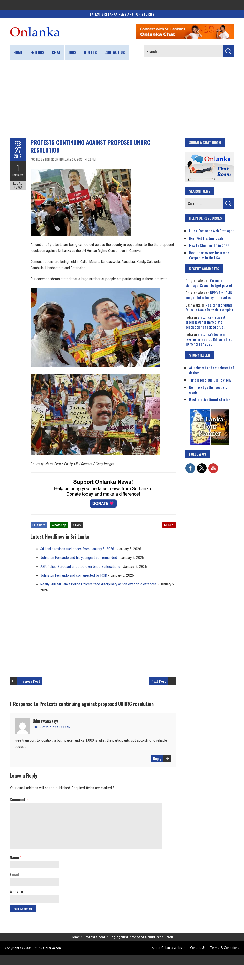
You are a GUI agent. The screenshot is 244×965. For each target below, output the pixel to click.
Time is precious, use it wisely (210, 380)
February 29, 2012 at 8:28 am (51, 727)
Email (15, 874)
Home (18, 52)
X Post (76, 525)
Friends (37, 52)
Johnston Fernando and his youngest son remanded (78, 558)
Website (16, 892)
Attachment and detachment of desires (211, 370)
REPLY (169, 525)
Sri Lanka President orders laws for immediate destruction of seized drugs (205, 321)
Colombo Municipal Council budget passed (208, 283)
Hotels (90, 52)
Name (15, 857)
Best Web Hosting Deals (206, 238)
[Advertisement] (122, 99)
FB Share (38, 525)
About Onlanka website (168, 947)
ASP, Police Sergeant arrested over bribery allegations (80, 566)
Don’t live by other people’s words (208, 390)
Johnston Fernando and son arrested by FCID (73, 575)
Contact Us (197, 947)
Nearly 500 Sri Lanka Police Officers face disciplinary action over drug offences (98, 584)
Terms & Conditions (224, 947)
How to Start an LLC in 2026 (209, 245)
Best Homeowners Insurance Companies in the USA (209, 255)
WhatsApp (59, 525)
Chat (56, 52)
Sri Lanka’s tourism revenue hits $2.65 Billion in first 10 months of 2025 (208, 339)
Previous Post (30, 681)
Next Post (159, 681)
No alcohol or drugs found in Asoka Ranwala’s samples (209, 307)
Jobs (72, 52)
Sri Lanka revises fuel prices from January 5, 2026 (77, 549)
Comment (17, 174)
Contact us (114, 52)
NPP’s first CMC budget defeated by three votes (208, 295)
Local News (17, 185)
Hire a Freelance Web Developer (211, 230)
